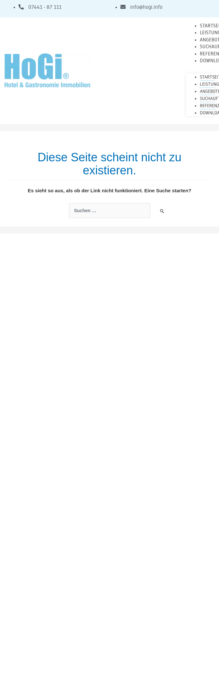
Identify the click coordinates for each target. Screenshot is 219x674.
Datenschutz (109, 659)
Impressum (109, 634)
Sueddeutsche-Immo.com (139, 624)
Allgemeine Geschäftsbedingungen (110, 647)
